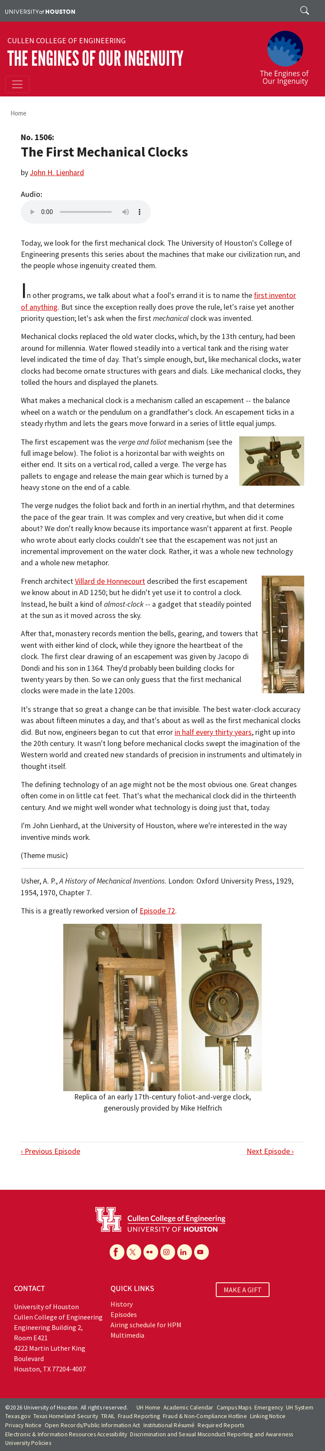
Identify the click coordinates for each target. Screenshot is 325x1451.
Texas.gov (17, 1416)
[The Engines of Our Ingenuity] (288, 54)
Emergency (268, 1407)
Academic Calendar (188, 1407)
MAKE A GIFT (243, 1289)
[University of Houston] (40, 10)
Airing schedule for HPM (146, 1324)
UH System (299, 1407)
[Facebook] (117, 1252)
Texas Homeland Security (65, 1416)
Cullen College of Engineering (66, 40)
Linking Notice (268, 1416)
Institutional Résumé (169, 1425)
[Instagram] (167, 1252)
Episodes (123, 1314)
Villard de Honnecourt (110, 581)
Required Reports (221, 1425)
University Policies (28, 1443)
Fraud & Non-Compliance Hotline (205, 1416)
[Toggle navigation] (17, 84)
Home (18, 113)
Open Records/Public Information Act (92, 1425)
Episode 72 (157, 911)
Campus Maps (234, 1407)
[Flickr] (150, 1252)
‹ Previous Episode (50, 1151)
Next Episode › (270, 1151)
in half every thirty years (213, 732)
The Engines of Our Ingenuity (95, 58)
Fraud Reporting (139, 1416)
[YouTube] (201, 1252)
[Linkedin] (184, 1252)
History (121, 1304)
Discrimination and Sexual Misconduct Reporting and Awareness (211, 1434)
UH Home (148, 1407)
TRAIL (108, 1416)
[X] (134, 1252)
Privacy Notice (23, 1425)
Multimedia (127, 1335)
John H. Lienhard (57, 172)
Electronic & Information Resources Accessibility (66, 1434)
